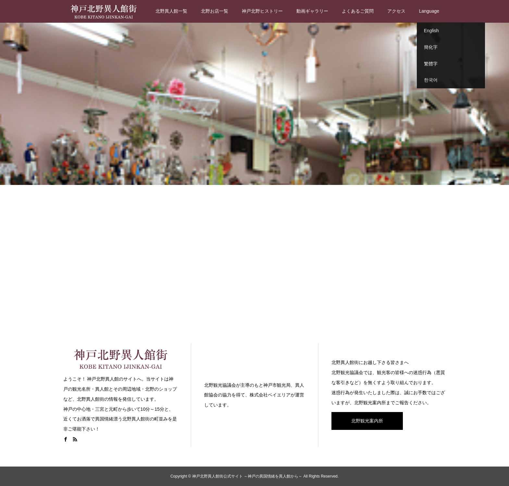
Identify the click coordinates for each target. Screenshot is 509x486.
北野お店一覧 (214, 11)
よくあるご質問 (358, 11)
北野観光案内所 (367, 420)
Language (429, 11)
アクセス (396, 11)
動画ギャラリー (312, 11)
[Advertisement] (254, 262)
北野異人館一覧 (171, 11)
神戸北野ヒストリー (262, 11)
